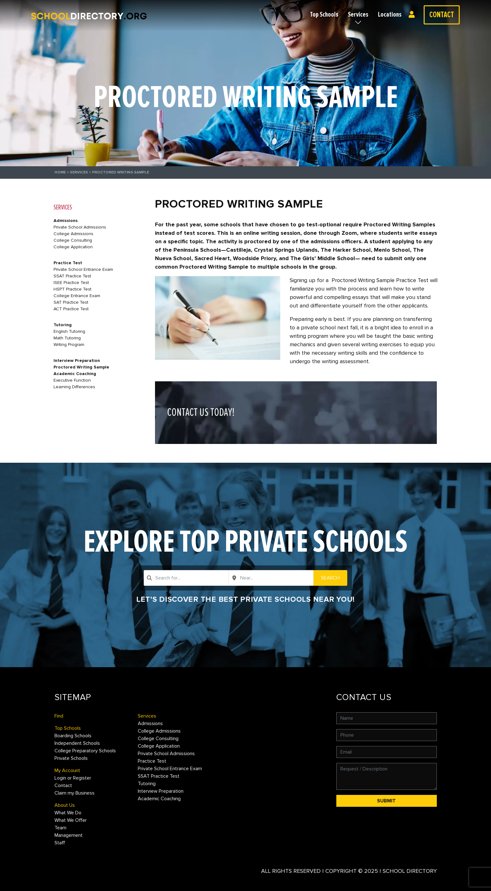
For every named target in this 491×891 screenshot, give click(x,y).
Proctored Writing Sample (81, 367)
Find (58, 716)
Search (330, 578)
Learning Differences (74, 386)
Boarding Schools (72, 736)
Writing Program (69, 344)
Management (68, 835)
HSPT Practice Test (72, 289)
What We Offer (70, 820)
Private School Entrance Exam (83, 269)
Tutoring (63, 324)
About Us (64, 805)
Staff (59, 843)
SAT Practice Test (71, 302)
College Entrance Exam (77, 295)
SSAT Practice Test (72, 276)
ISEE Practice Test (71, 282)
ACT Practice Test (71, 309)
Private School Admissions (80, 227)
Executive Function (72, 380)
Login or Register (413, 14)
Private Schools (71, 758)
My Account (67, 770)
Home (60, 172)
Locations (389, 14)
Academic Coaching (75, 373)
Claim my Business (74, 793)
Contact (441, 15)
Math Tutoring (67, 338)
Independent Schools (77, 743)
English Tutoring (69, 331)
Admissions (66, 220)
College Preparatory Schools (85, 751)
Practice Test (68, 262)
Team (60, 828)
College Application (73, 247)
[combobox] (186, 578)
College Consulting (73, 240)
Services (358, 14)
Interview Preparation (77, 360)
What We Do (67, 813)
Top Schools (324, 14)
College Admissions (73, 233)
